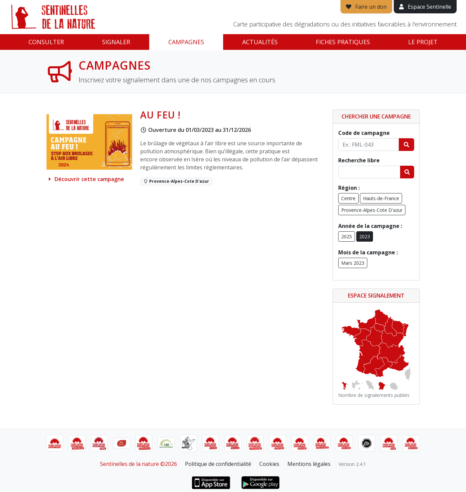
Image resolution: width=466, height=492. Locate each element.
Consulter (46, 42)
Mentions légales (309, 464)
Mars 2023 (352, 263)
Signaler (116, 42)
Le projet (423, 42)
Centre (348, 198)
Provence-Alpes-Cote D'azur (371, 210)
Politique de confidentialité (218, 464)
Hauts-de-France (381, 198)
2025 (346, 236)
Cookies (269, 464)
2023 (364, 236)
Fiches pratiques (343, 42)
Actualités (260, 42)
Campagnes (186, 42)
